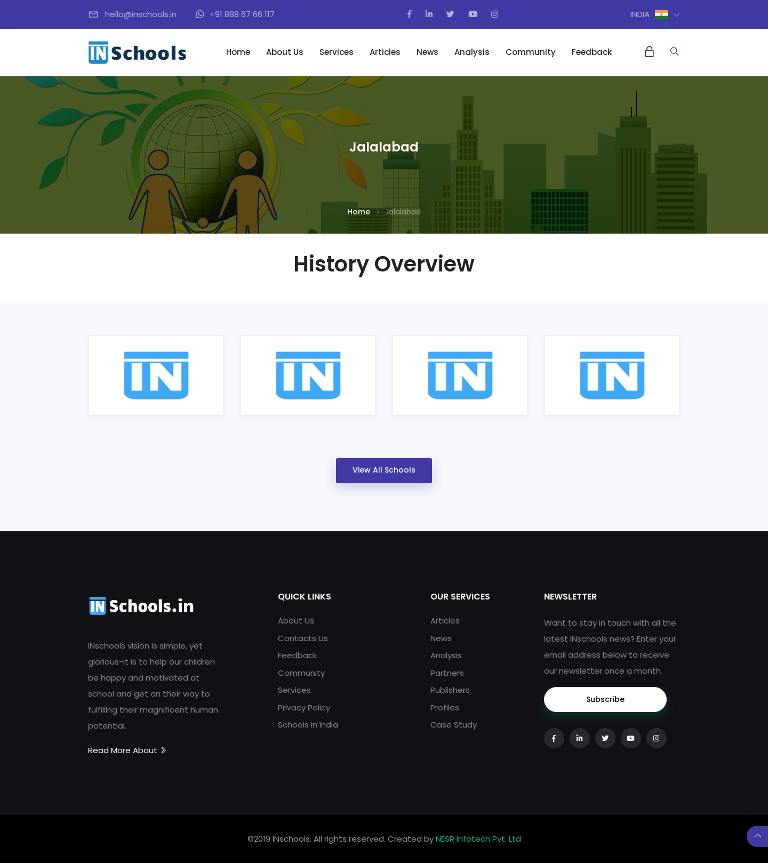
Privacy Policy (304, 707)
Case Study (453, 724)
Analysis (472, 52)
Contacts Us (303, 638)
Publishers (450, 690)
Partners (447, 672)
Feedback (592, 52)
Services (336, 52)
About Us (284, 52)
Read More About (127, 750)
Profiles (444, 707)
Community (531, 52)
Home (238, 52)
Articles (385, 52)
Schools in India (308, 724)
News (427, 52)
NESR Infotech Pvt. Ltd (478, 838)
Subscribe (605, 699)
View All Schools (384, 470)
